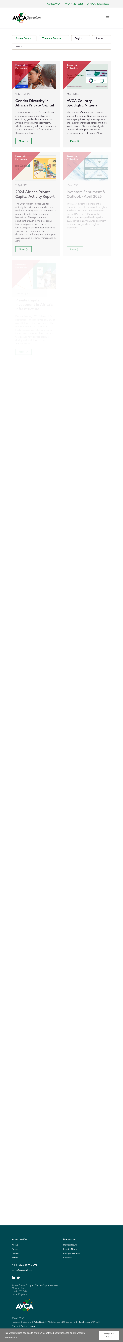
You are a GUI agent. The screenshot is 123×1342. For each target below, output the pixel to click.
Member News (70, 1244)
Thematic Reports (52, 38)
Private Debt (22, 38)
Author (100, 38)
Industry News (70, 1249)
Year (18, 46)
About (15, 1244)
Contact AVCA (53, 3)
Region (79, 38)
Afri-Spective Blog (71, 1253)
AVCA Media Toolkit (74, 3)
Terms (15, 1257)
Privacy (15, 1249)
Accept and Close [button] (109, 1335)
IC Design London (27, 1326)
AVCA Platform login (98, 3)
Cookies (16, 1253)
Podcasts (67, 1257)
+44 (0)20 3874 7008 (24, 1264)
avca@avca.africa (22, 1270)
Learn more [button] (11, 1336)
